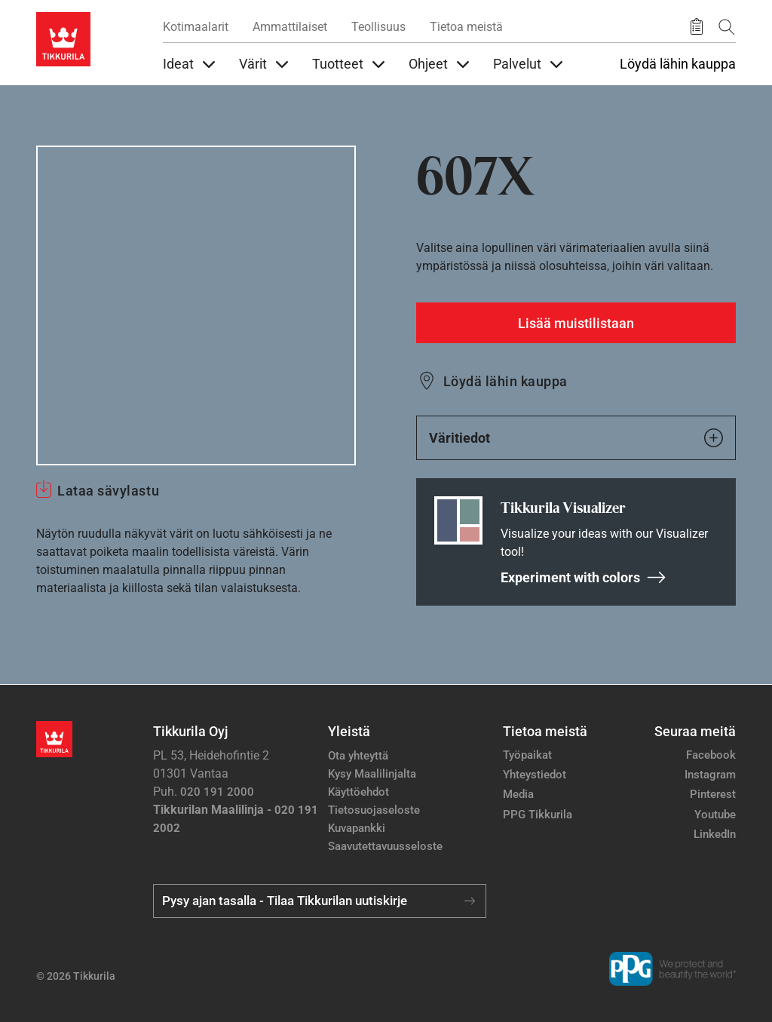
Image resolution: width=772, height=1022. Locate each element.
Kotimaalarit (195, 27)
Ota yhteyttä (358, 756)
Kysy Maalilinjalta (372, 774)
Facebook (711, 755)
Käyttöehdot (358, 792)
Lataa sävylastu (108, 491)
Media (518, 794)
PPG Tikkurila (537, 814)
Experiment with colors (583, 577)
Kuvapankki (356, 828)
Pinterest (713, 794)
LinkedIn (715, 834)
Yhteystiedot (534, 774)
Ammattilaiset (290, 27)
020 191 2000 (217, 792)
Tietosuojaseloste (374, 810)
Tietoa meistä (466, 27)
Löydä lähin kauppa (678, 64)
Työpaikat (527, 755)
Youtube (715, 814)
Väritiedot (576, 437)
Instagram (710, 774)
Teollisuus (378, 27)
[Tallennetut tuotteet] (697, 27)
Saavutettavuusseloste (385, 846)
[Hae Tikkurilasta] (727, 27)
